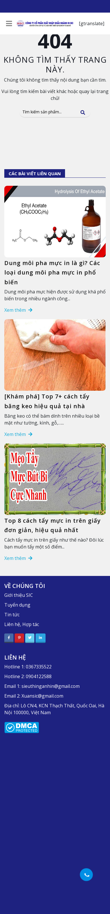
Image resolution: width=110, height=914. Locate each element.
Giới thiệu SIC (18, 595)
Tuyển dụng (17, 605)
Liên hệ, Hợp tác (21, 624)
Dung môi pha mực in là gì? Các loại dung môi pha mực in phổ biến (52, 272)
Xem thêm (18, 310)
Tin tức (11, 614)
